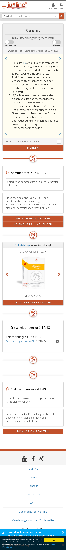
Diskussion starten (33, 431)
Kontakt (33, 485)
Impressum (33, 494)
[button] (6, 58)
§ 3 (24, 62)
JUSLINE (33, 468)
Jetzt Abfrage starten (33, 302)
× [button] (63, 532)
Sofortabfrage (23, 245)
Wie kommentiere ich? (33, 218)
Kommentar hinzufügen (33, 224)
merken (33, 147)
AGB (33, 503)
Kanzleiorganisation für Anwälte (33, 520)
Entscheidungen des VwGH (20, 341)
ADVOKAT (33, 477)
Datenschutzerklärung (33, 511)
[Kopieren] (59, 142)
